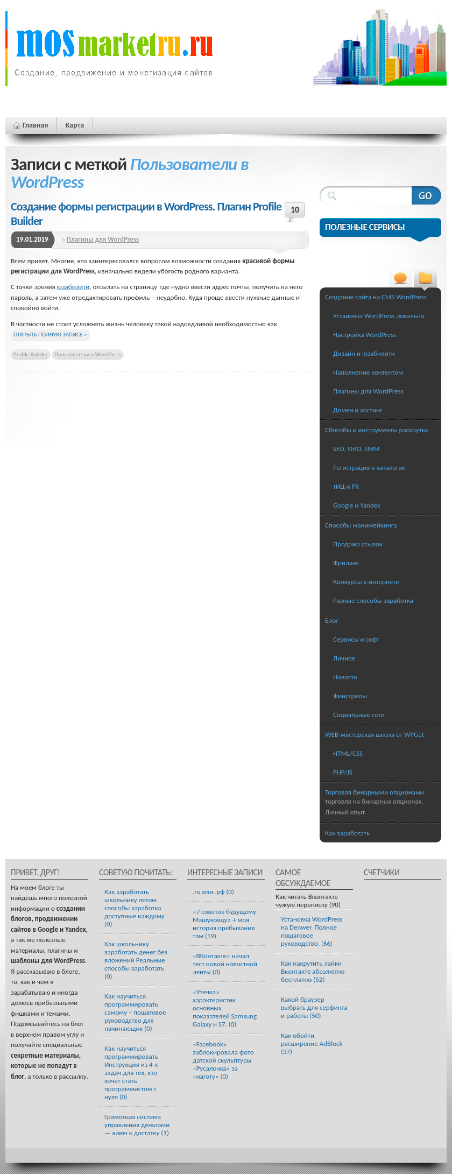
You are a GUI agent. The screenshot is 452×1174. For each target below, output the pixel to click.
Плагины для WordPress (103, 239)
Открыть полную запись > (50, 334)
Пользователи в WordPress (87, 354)
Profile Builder (30, 354)
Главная (35, 125)
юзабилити (73, 287)
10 (295, 210)
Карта (74, 125)
